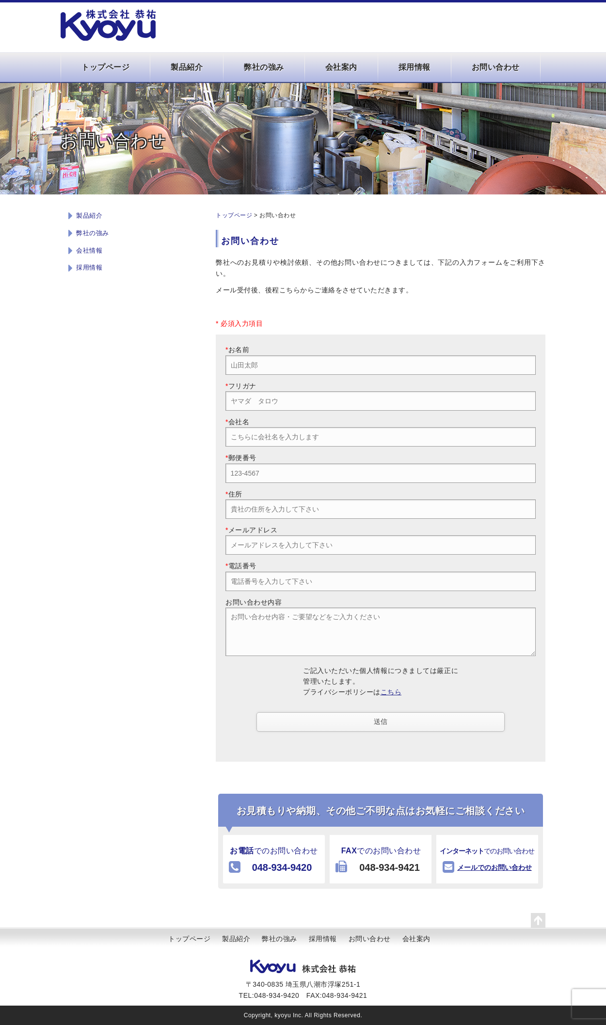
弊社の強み (264, 67)
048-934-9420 (282, 867)
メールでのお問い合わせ (494, 867)
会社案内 (341, 67)
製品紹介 (187, 67)
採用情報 (415, 67)
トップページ (105, 67)
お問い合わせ (496, 67)
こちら (391, 692)
